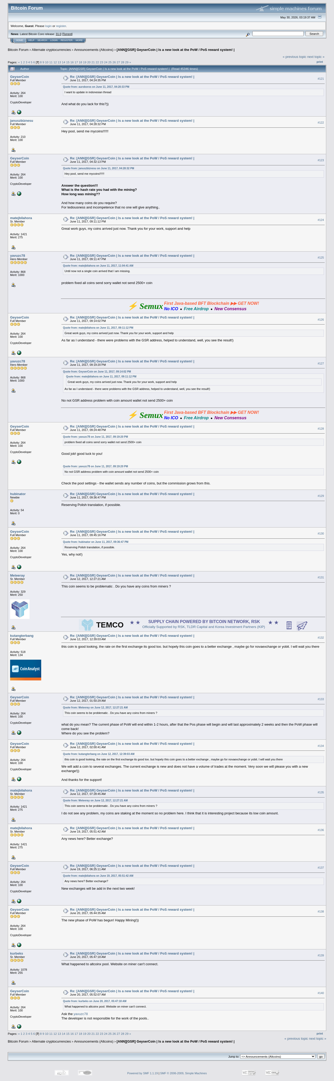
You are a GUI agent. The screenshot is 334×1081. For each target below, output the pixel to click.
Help (31, 40)
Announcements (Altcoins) (93, 50)
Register (67, 40)
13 (59, 62)
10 (46, 62)
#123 (321, 160)
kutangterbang (21, 636)
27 (118, 62)
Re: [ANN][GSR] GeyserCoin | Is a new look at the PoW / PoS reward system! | (132, 77)
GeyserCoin (19, 77)
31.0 (58, 34)
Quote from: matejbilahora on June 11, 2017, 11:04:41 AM (98, 265)
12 (55, 62)
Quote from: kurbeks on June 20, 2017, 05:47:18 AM (94, 1001)
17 (76, 62)
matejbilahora (21, 218)
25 (110, 62)
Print (320, 61)
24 (106, 62)
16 (72, 62)
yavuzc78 (17, 256)
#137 (321, 867)
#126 (321, 319)
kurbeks (16, 953)
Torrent (67, 34)
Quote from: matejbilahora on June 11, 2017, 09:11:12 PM (98, 327)
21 (93, 62)
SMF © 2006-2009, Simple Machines (183, 1073)
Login (54, 40)
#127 (321, 363)
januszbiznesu (21, 121)
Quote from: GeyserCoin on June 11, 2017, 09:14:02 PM (97, 371)
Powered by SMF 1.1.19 (142, 1073)
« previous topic (294, 57)
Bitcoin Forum (18, 50)
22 (97, 62)
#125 (321, 257)
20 (88, 62)
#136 (321, 830)
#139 (321, 955)
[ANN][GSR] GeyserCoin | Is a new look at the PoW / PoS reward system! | (175, 50)
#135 (321, 792)
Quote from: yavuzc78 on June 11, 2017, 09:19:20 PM (95, 436)
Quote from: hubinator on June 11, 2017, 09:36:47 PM (95, 541)
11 (51, 62)
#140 (321, 993)
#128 (321, 428)
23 (101, 62)
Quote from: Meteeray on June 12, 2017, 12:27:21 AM (95, 707)
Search (42, 40)
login (48, 26)
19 (84, 62)
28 (122, 62)
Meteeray (17, 575)
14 (63, 62)
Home (19, 40)
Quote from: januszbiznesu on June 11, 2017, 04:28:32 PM (98, 168)
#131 (321, 577)
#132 (321, 637)
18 (80, 62)
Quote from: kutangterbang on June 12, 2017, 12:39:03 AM (98, 754)
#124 (321, 219)
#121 (321, 78)
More (79, 40)
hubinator (18, 494)
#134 (321, 745)
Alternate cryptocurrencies (51, 50)
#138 (321, 911)
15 (67, 62)
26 (114, 62)
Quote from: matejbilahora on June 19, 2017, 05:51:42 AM (98, 875)
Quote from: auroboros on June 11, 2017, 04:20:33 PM (96, 86)
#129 (321, 496)
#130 (321, 533)
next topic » (316, 57)
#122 (321, 122)
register (61, 26)
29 (127, 62)
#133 (321, 699)
